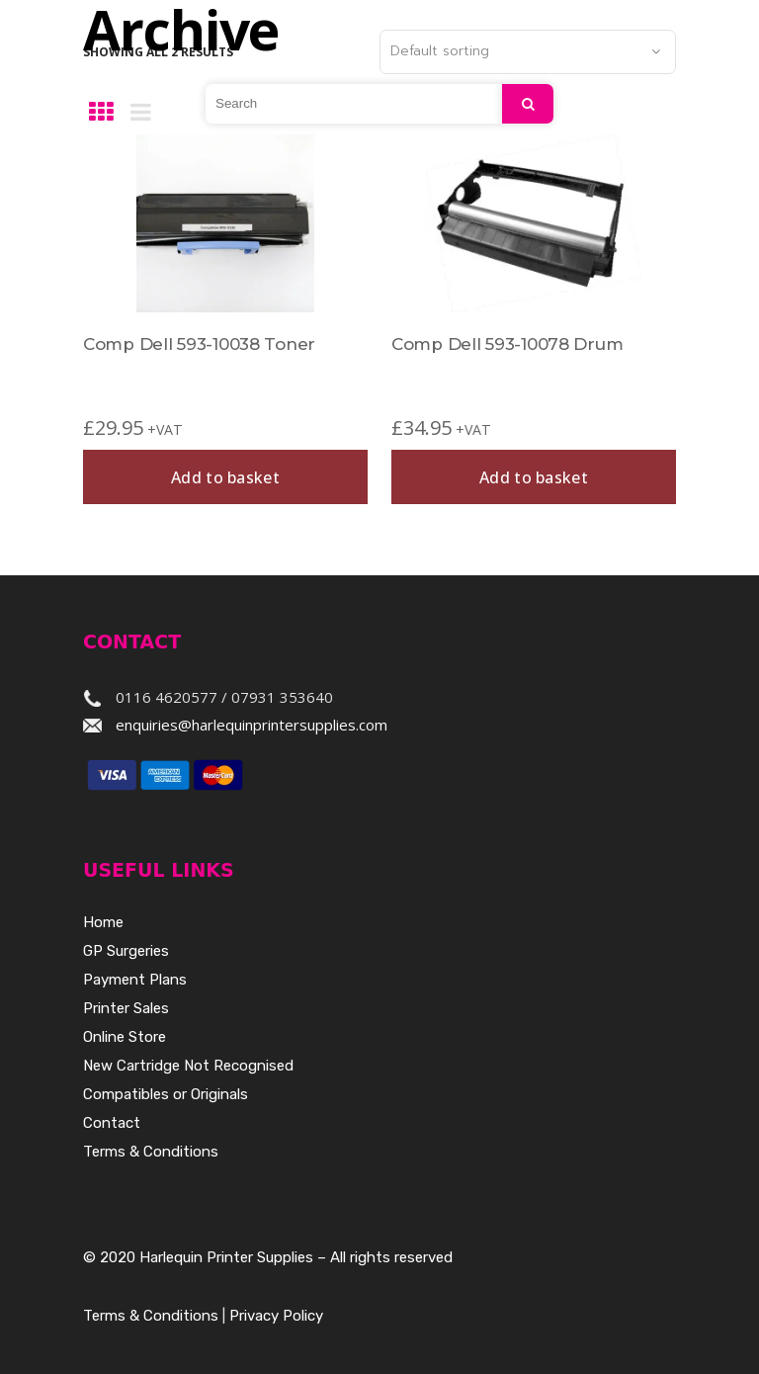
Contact (111, 1123)
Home (103, 922)
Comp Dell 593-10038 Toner (199, 344)
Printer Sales (126, 1008)
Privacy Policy (276, 1316)
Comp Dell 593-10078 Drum (507, 344)
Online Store (124, 1037)
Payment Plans (135, 979)
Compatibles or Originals (165, 1094)
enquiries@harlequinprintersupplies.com (251, 724)
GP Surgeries (126, 951)
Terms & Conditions (150, 1151)
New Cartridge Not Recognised (188, 1065)
